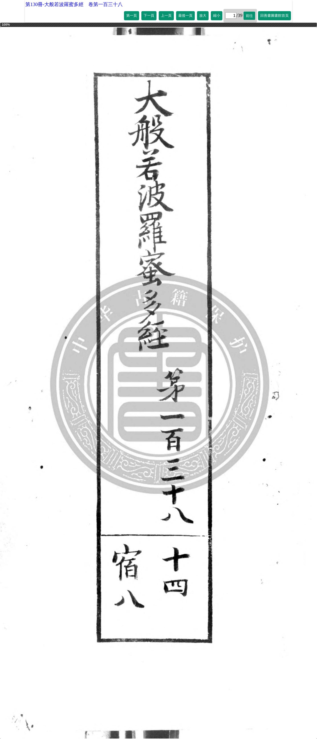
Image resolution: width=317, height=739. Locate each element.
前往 (249, 16)
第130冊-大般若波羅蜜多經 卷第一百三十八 (74, 4)
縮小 (216, 15)
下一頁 (149, 15)
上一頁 (166, 15)
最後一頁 (185, 15)
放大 (202, 15)
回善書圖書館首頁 (274, 15)
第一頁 (131, 15)
